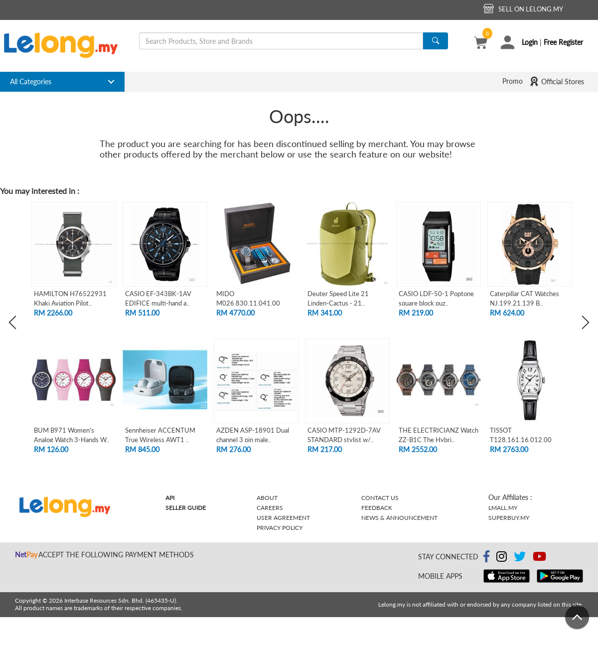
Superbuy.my (508, 517)
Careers (270, 507)
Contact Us (380, 497)
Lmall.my (502, 507)
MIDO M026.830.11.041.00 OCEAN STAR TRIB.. (248, 303)
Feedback (376, 507)
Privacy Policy (279, 527)
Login (530, 42)
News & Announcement (399, 517)
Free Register (563, 42)
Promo (512, 81)
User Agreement (283, 517)
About (267, 497)
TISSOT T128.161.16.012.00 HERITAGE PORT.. (521, 439)
